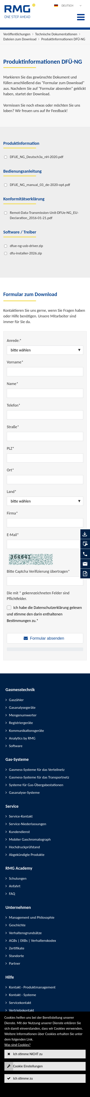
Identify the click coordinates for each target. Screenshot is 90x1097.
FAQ (12, 893)
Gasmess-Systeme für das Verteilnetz (37, 769)
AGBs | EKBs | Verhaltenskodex (32, 940)
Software (16, 746)
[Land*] (45, 501)
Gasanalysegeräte (22, 707)
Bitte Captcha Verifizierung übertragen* (38, 571)
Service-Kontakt (21, 816)
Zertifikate (16, 948)
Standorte (16, 956)
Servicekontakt (20, 1002)
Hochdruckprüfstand (24, 847)
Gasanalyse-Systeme (24, 792)
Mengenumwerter (23, 715)
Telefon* (13, 405)
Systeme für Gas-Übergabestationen (36, 785)
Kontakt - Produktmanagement (32, 987)
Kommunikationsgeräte (26, 730)
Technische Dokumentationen (56, 34)
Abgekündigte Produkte (26, 854)
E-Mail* (13, 534)
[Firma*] (45, 522)
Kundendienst (19, 832)
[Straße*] (45, 436)
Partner (14, 963)
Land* (11, 491)
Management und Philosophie (31, 917)
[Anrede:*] (45, 350)
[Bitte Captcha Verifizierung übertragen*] (45, 581)
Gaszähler (16, 700)
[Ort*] (45, 479)
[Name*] (45, 393)
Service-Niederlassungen (27, 824)
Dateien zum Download (19, 39)
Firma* (12, 513)
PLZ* (10, 448)
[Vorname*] (45, 371)
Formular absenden (47, 638)
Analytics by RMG (22, 738)
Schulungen (17, 878)
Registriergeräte (21, 723)
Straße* (13, 426)
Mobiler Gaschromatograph (30, 839)
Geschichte (17, 925)
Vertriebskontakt (21, 1010)
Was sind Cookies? (17, 1045)
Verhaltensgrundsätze (25, 933)
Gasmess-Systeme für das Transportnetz (39, 777)
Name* (12, 383)
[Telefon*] (45, 414)
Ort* (10, 470)
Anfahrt (14, 886)
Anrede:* (14, 340)
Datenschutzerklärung (51, 607)
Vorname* (15, 362)
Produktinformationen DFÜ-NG (63, 39)
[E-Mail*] (45, 544)
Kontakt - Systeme (22, 995)
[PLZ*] (45, 458)
